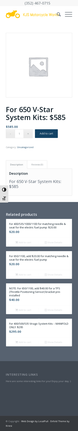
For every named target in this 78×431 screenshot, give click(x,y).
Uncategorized (25, 147)
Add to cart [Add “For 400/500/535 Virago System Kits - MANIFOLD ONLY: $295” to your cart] (23, 342)
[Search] (57, 14)
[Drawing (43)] (32, 14)
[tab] (16, 164)
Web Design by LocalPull (34, 421)
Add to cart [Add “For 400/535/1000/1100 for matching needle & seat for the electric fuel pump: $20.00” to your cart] (23, 242)
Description (16, 164)
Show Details (53, 242)
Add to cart (46, 133)
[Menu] (66, 14)
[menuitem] (57, 14)
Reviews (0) (37, 164)
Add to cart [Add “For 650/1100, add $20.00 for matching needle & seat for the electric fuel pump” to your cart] (23, 275)
